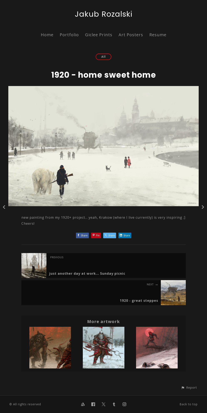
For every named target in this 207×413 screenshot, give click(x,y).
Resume (157, 34)
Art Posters (131, 34)
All (103, 57)
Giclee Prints (98, 34)
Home (47, 34)
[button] (189, 387)
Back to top (189, 404)
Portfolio (69, 34)
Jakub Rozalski (103, 14)
